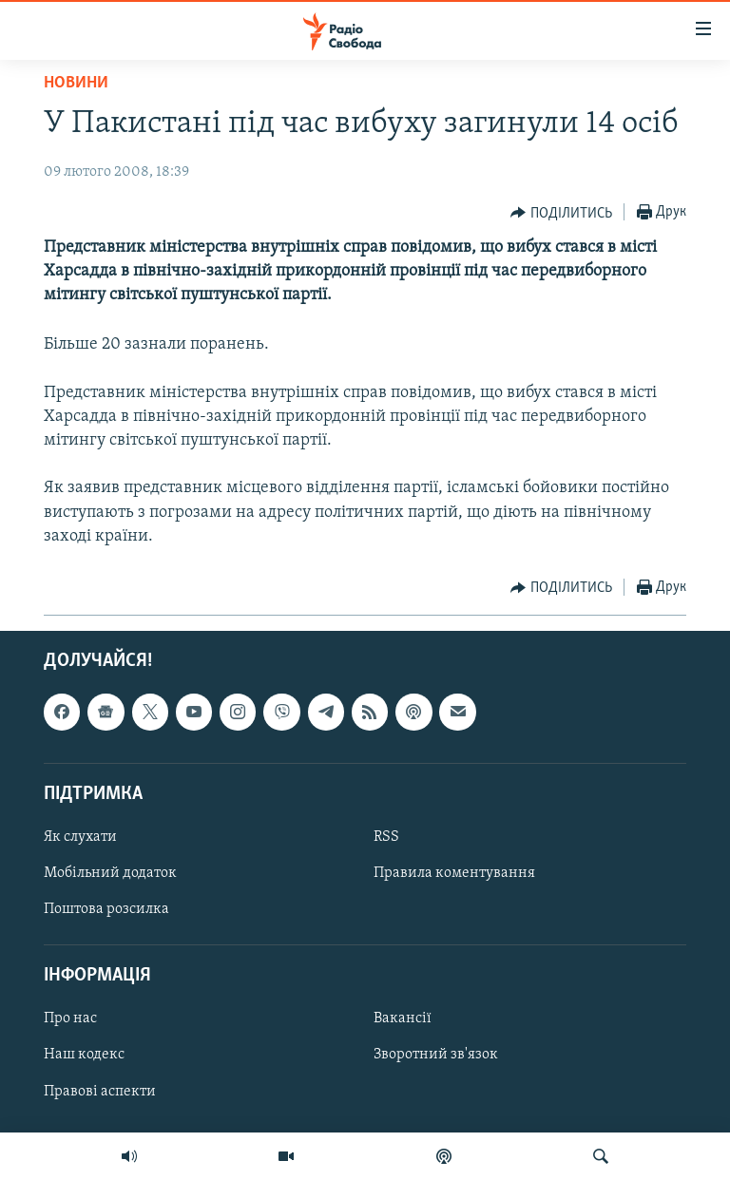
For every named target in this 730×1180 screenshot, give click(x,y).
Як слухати (80, 837)
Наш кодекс (84, 1055)
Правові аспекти (100, 1091)
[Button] (561, 212)
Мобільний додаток (110, 873)
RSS (386, 837)
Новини (76, 83)
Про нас (70, 1019)
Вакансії (403, 1019)
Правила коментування (454, 873)
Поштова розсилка (106, 909)
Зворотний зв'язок (436, 1055)
